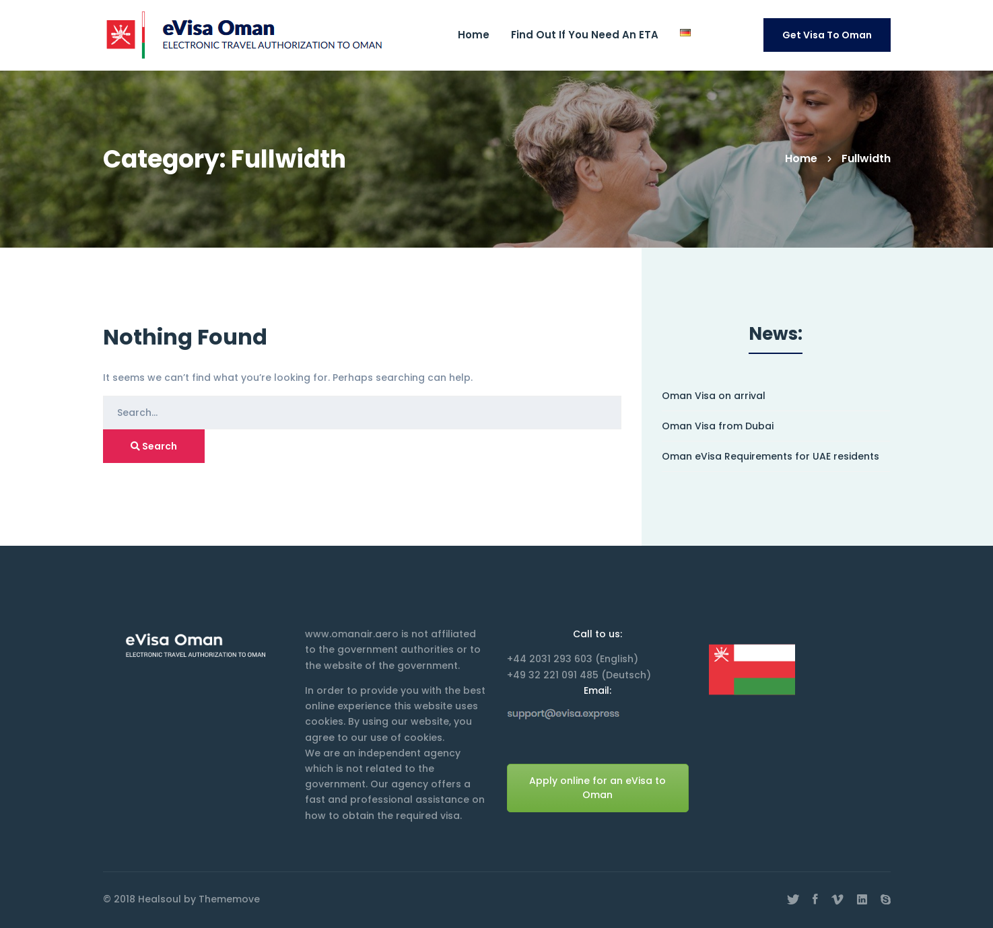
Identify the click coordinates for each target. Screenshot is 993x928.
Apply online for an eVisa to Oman (597, 787)
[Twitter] (793, 900)
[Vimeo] (837, 900)
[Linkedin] (862, 900)
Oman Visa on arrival (713, 395)
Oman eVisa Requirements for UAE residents (770, 457)
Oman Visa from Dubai (718, 426)
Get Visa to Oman (827, 35)
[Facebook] (815, 900)
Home (801, 158)
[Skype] (885, 900)
